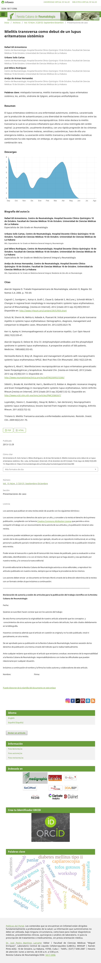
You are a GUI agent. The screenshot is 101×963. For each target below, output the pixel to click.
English (11, 718)
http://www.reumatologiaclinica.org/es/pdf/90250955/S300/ (34, 377)
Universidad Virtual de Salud (57, 2)
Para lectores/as (15, 748)
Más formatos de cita (14, 469)
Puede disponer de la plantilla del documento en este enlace (29, 687)
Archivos (16, 22)
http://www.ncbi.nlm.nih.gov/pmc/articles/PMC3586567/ (32, 395)
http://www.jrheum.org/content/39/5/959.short (43, 310)
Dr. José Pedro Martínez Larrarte (23, 942)
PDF (9, 430)
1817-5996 (50, 954)
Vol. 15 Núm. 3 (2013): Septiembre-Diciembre (44, 22)
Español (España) (15, 722)
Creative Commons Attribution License (54, 521)
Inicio (6, 22)
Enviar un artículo (16, 733)
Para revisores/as (15, 757)
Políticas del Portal (15, 925)
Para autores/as (15, 753)
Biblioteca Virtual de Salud (84, 2)
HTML (21, 430)
